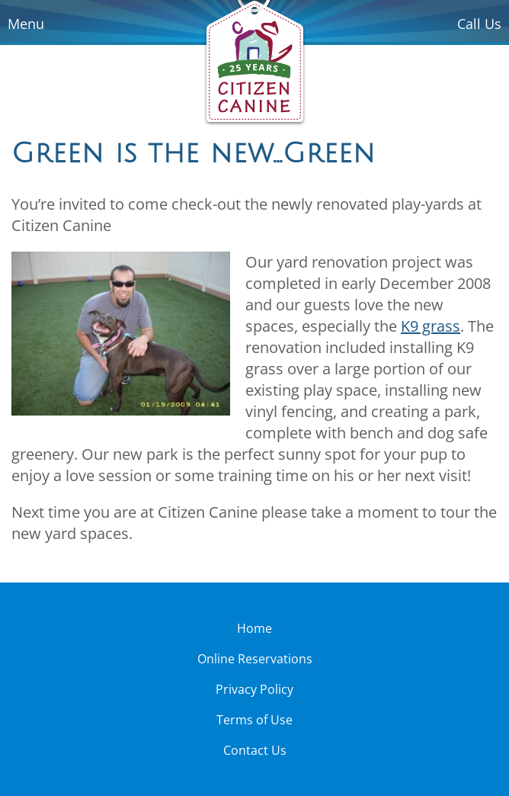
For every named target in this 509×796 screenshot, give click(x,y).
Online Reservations (254, 658)
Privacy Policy (254, 689)
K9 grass (430, 326)
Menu (26, 23)
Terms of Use (254, 719)
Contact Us (255, 750)
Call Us (479, 23)
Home (254, 628)
